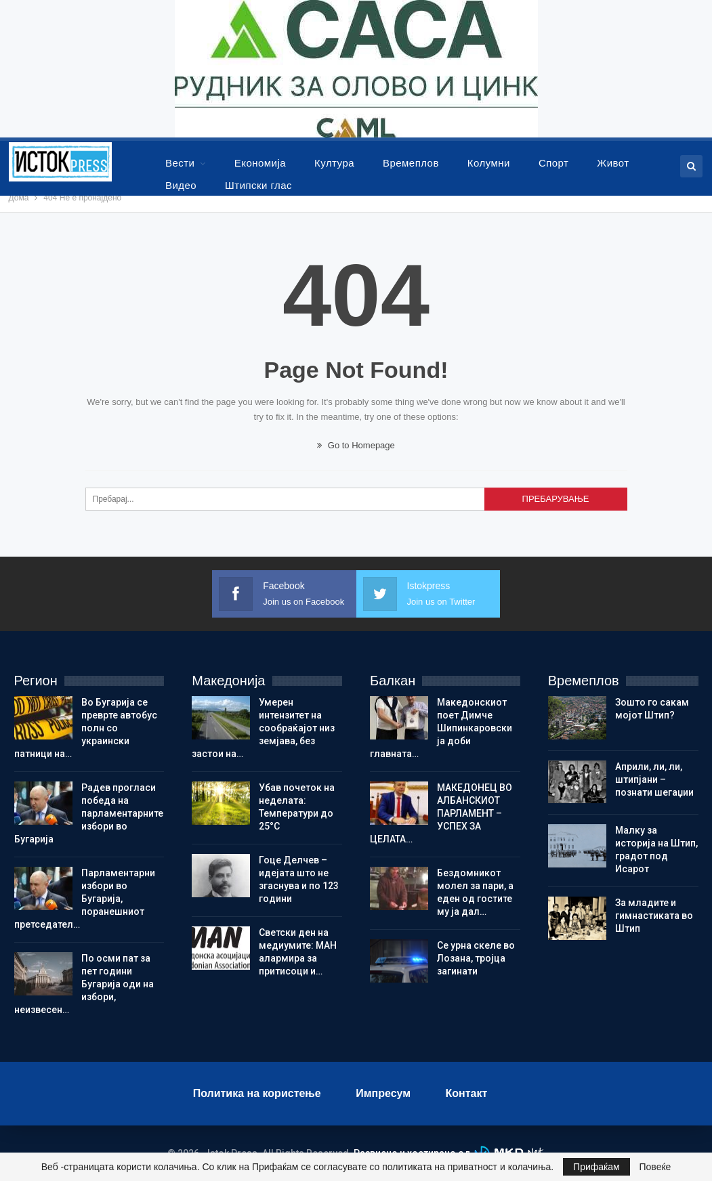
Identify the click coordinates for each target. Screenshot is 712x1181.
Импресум (383, 1093)
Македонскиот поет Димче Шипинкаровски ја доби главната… (441, 728)
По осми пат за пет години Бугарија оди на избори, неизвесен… (84, 984)
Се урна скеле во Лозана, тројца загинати (476, 958)
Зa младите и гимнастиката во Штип (654, 915)
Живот (613, 163)
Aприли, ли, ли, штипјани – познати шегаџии (654, 779)
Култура (334, 163)
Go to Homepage (356, 445)
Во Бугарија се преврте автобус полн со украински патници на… (85, 728)
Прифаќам (596, 1166)
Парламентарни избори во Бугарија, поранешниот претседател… (84, 898)
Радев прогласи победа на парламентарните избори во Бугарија (88, 813)
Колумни (488, 163)
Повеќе (655, 1167)
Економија (260, 163)
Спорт (553, 163)
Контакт (467, 1093)
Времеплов (411, 163)
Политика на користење (257, 1093)
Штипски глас (258, 185)
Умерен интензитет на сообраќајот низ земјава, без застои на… (263, 728)
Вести (179, 163)
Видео (180, 185)
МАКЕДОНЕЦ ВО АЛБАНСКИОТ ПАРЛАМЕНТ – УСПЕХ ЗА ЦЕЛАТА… (441, 813)
